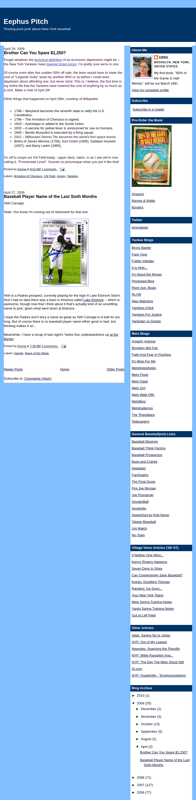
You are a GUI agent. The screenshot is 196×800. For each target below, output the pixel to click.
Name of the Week (37, 353)
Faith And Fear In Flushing (151, 355)
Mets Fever (140, 375)
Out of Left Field (144, 615)
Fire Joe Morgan (144, 488)
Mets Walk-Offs (143, 395)
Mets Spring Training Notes (152, 602)
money (61, 176)
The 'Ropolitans (143, 415)
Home (64, 369)
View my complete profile (150, 90)
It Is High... (140, 268)
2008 (141, 777)
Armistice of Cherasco (28, 176)
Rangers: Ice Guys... (147, 588)
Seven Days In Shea (147, 568)
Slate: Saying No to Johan (151, 635)
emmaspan (140, 227)
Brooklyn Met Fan (145, 348)
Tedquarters (140, 421)
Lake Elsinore (93, 300)
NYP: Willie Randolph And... (152, 655)
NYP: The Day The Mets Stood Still (158, 662)
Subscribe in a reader (149, 109)
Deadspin (139, 468)
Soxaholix (139, 508)
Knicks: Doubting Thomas (151, 582)
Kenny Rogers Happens (149, 562)
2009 (141, 703)
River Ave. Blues (144, 288)
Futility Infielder (143, 261)
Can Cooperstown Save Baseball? (157, 575)
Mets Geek (140, 381)
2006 (141, 792)
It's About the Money (147, 274)
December (149, 709)
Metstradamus (142, 408)
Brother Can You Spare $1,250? (35, 52)
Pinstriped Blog (143, 281)
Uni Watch (139, 528)
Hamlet (18, 353)
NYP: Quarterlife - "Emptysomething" (159, 675)
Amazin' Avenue (144, 341)
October (147, 724)
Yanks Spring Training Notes (153, 609)
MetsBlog (139, 401)
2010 (141, 695)
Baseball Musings (145, 441)
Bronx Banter (141, 248)
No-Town (138, 535)
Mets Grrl (138, 388)
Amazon (138, 194)
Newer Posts (13, 369)
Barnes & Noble (143, 201)
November (149, 717)
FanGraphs (140, 475)
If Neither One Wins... (148, 555)
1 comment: (49, 169)
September (149, 731)
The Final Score (143, 482)
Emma (163, 57)
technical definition (48, 60)
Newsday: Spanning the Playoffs (156, 649)
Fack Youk (139, 254)
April (145, 747)
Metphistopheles (144, 368)
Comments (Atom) (37, 378)
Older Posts (115, 369)
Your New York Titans (147, 595)
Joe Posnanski (143, 495)
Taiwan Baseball (144, 522)
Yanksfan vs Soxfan (146, 321)
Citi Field (49, 176)
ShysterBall (140, 502)
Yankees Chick (143, 308)
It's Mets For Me (144, 361)
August (146, 739)
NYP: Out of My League (149, 642)
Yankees (72, 176)
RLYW (136, 294)
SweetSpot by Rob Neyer (150, 515)
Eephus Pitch (26, 21)
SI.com (137, 669)
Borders (138, 207)
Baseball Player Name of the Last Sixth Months (50, 196)
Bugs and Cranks (144, 461)
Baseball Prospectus (147, 455)
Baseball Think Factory (149, 448)
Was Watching (142, 301)
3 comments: (50, 346)
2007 (141, 785)
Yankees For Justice (147, 314)
